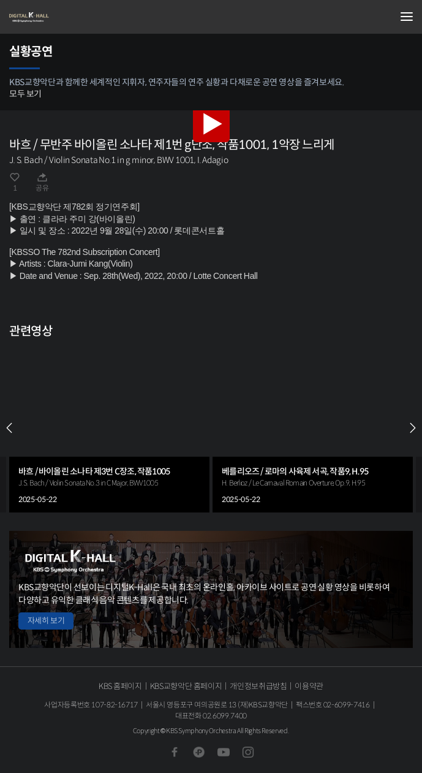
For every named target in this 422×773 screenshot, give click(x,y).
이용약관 (309, 686)
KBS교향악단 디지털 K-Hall (70, 17)
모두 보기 (25, 93)
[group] (109, 428)
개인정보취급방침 (258, 686)
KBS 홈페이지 (120, 686)
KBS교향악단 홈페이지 (186, 686)
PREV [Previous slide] (9, 428)
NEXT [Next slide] (413, 428)
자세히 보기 (46, 620)
